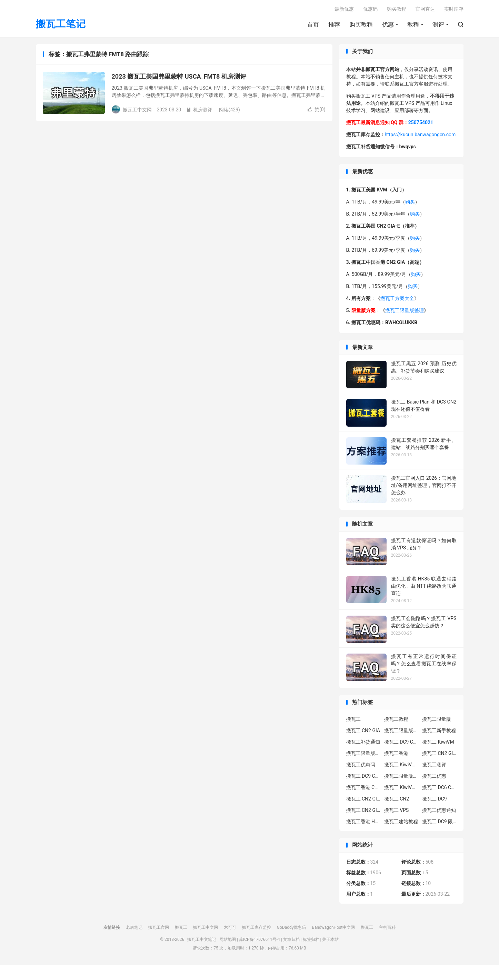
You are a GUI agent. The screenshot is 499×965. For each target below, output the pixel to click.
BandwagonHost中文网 (333, 927)
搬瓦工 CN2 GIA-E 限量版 (363, 799)
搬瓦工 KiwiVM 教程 (401, 764)
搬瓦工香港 (396, 753)
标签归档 (311, 939)
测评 (438, 24)
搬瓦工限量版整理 (404, 310)
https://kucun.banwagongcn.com (420, 134)
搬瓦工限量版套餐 (401, 730)
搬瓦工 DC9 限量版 (439, 821)
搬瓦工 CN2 (396, 799)
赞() (317, 109)
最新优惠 (344, 9)
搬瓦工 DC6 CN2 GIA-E (439, 787)
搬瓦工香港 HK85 (363, 821)
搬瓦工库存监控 (256, 927)
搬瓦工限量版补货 (363, 753)
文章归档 (291, 939)
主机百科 (387, 927)
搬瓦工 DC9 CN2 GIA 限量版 (363, 776)
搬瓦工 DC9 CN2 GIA (401, 742)
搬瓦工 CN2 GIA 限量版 (363, 810)
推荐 (334, 24)
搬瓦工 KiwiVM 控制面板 (401, 787)
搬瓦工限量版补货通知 (401, 776)
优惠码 (370, 9)
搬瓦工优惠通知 (439, 810)
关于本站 (330, 939)
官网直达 (425, 9)
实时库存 (453, 9)
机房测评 (199, 109)
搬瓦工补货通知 (363, 742)
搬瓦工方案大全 (397, 298)
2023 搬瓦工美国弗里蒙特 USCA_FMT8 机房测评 (179, 76)
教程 (413, 24)
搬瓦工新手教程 (439, 730)
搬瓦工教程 (396, 719)
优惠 (388, 24)
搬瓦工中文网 (205, 927)
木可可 (230, 927)
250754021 (420, 122)
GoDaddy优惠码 (291, 927)
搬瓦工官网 (158, 927)
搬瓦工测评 (434, 764)
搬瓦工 (353, 719)
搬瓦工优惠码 (360, 764)
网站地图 (227, 939)
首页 (313, 24)
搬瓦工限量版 (436, 719)
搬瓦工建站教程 (401, 821)
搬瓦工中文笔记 (201, 939)
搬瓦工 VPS (396, 810)
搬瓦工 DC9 (434, 799)
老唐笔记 (134, 927)
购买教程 (361, 24)
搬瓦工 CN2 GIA (363, 730)
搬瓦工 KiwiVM (438, 742)
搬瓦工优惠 (434, 776)
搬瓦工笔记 (61, 24)
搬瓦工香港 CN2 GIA (363, 787)
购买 (410, 202)
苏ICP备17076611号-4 (259, 939)
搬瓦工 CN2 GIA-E (439, 753)
